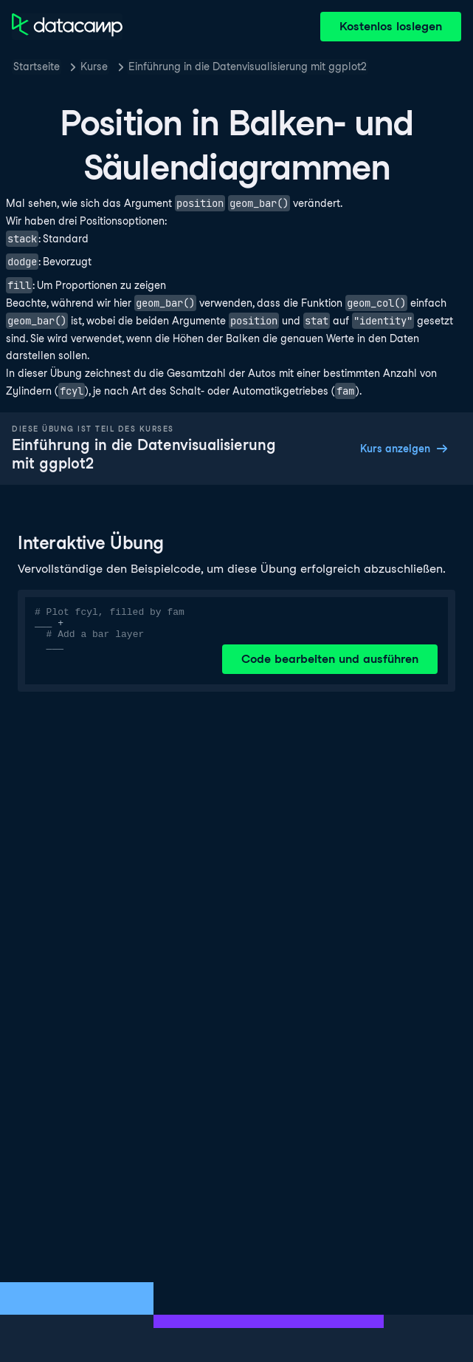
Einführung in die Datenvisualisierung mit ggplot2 (247, 66)
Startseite (36, 66)
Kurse (94, 66)
